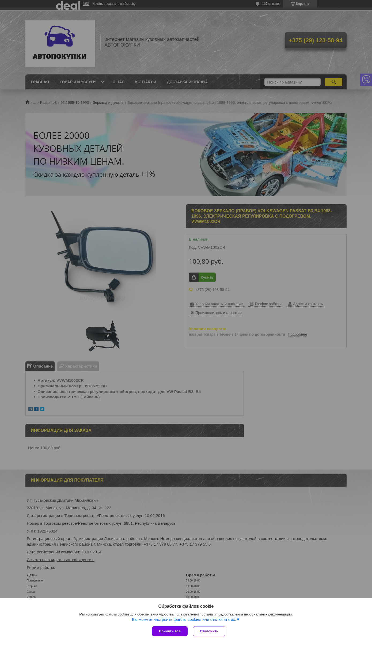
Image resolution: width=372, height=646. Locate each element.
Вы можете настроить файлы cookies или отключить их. (184, 619)
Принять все (170, 631)
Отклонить (209, 631)
